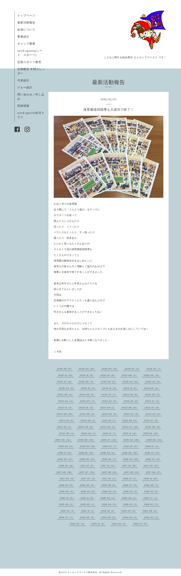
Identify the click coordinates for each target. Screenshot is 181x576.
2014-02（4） (78, 523)
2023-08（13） (130, 407)
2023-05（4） (88, 414)
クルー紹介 (24, 87)
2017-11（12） (108, 465)
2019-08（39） (86, 440)
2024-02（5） (110, 401)
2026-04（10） (87, 368)
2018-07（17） (153, 452)
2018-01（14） (67, 465)
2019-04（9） (66, 446)
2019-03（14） (88, 446)
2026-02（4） (132, 368)
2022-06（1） (88, 420)
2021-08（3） (130, 420)
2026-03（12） (110, 368)
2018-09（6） (108, 452)
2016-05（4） (67, 491)
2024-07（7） (109, 394)
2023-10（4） (86, 407)
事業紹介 (23, 36)
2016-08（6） (109, 485)
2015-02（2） (152, 504)
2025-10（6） (108, 375)
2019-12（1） (110, 433)
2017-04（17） (154, 472)
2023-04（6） (110, 414)
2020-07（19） (130, 426)
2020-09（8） (86, 426)
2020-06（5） (153, 426)
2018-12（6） (152, 446)
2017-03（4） (67, 478)
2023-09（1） (108, 407)
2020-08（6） (108, 426)
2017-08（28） (64, 472)
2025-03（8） (153, 381)
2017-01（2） (109, 478)
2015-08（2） (130, 498)
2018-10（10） (87, 452)
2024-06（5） (131, 394)
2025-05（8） (109, 381)
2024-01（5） (131, 401)
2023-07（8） (152, 407)
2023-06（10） (65, 414)
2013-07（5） (140, 523)
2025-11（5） (87, 375)
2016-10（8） (66, 485)
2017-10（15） (130, 465)
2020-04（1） (89, 433)
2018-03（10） (131, 459)
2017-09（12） (152, 465)
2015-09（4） (108, 498)
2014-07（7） (66, 517)
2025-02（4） (67, 388)
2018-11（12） (65, 452)
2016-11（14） (151, 478)
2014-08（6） (150, 510)
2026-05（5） (65, 368)
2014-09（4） (129, 510)
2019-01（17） (131, 446)
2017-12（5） (87, 465)
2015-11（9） (87, 498)
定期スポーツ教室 (29, 62)
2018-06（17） (65, 459)
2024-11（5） (130, 388)
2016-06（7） (151, 485)
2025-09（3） (130, 375)
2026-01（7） (154, 368)
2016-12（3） (130, 478)
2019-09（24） (63, 440)
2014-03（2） (152, 517)
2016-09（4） (87, 485)
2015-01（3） (67, 510)
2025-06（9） (87, 381)
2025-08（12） (152, 375)
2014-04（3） (130, 517)
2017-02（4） (88, 478)
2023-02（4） (154, 414)
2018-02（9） (153, 459)
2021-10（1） (109, 420)
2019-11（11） (130, 433)
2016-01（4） (151, 491)
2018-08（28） (130, 452)
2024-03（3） (88, 401)
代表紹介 (23, 80)
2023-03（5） (132, 414)
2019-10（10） (151, 433)
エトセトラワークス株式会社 (82, 572)
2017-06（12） (110, 472)
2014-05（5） (109, 517)
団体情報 (23, 105)
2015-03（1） (130, 504)
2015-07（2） (151, 498)
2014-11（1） (88, 510)
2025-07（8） (65, 381)
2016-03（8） (110, 491)
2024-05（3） (153, 394)
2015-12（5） (67, 498)
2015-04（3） (109, 504)
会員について (26, 29)
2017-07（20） (87, 472)
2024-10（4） (152, 388)
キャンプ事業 (26, 43)
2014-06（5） (87, 517)
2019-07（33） (109, 440)
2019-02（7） (110, 446)
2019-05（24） (154, 440)
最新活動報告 (26, 22)
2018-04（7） (109, 459)
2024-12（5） (110, 388)
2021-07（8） (151, 420)
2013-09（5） (119, 523)
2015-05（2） (88, 504)
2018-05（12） (88, 459)
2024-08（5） (87, 394)
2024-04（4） (66, 401)
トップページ (26, 15)
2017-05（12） (132, 472)
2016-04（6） (88, 491)
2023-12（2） (152, 401)
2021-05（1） (64, 426)
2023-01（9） (67, 420)
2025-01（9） (88, 388)
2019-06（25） (132, 440)
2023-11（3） (65, 407)
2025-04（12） (131, 381)
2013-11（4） (98, 523)
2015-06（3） (66, 504)
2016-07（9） (130, 485)
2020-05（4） (67, 433)
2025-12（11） (66, 375)
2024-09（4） (65, 394)
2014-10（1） (108, 510)
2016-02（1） (130, 491)
